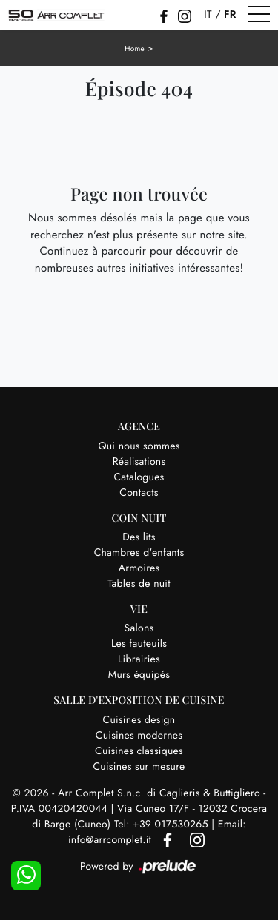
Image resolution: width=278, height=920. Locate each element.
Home (135, 48)
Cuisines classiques (139, 751)
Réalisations (139, 461)
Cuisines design (139, 720)
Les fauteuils (139, 644)
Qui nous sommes (138, 446)
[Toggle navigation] (259, 15)
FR (230, 14)
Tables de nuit (139, 584)
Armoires (139, 568)
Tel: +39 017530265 (162, 824)
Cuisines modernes (139, 735)
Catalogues (139, 477)
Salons (139, 628)
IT (207, 14)
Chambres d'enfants (139, 552)
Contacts (138, 493)
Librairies (139, 659)
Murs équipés (139, 675)
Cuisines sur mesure (139, 766)
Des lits (138, 537)
